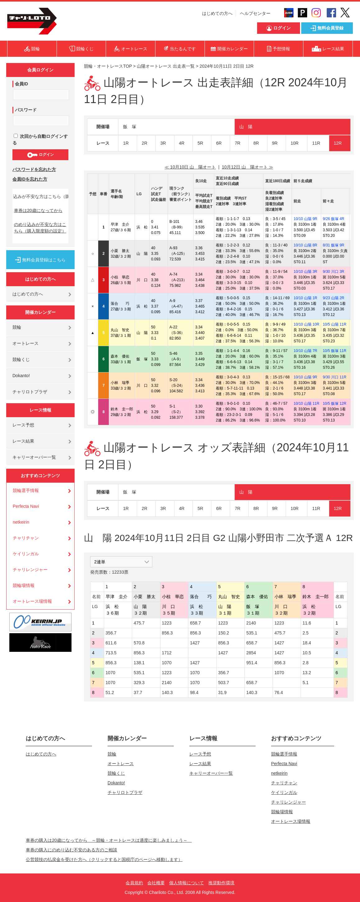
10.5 (306, 652)
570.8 (139, 642)
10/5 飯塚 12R (334, 403)
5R (200, 143)
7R (237, 143)
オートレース (25, 343)
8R (256, 143)
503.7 (223, 682)
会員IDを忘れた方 (29, 179)
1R (126, 143)
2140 (251, 622)
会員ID (21, 83)
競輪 (16, 327)
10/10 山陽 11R (306, 403)
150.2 (223, 632)
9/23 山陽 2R (333, 298)
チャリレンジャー (30, 569)
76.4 (279, 692)
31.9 (222, 692)
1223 (167, 622)
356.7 (111, 632)
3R (163, 143)
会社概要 (156, 882)
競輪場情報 (24, 585)
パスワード (26, 109)
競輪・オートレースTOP (108, 66)
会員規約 (134, 882)
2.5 (305, 632)
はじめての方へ (217, 13)
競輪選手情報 (26, 490)
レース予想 (23, 424)
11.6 (306, 622)
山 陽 (245, 126)
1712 (167, 652)
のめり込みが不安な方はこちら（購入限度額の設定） (40, 227)
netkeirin (21, 522)
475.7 (139, 622)
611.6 (111, 642)
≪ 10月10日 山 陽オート (190, 167)
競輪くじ (21, 359)
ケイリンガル (26, 553)
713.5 (111, 652)
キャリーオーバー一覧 (34, 457)
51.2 (110, 692)
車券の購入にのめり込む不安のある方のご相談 (71, 849)
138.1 (139, 662)
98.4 (194, 692)
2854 (251, 652)
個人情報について (186, 882)
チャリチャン (26, 537)
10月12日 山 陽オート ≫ (247, 167)
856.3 (167, 632)
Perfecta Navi (26, 506)
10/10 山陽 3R (305, 271)
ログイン (40, 155)
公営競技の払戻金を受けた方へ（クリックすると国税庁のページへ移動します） (104, 859)
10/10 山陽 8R (305, 245)
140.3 (167, 692)
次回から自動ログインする (40, 139)
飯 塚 (129, 126)
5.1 (305, 682)
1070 (167, 662)
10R (295, 143)
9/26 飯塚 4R (333, 219)
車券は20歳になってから (38, 210)
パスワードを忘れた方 (34, 169)
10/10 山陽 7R (305, 351)
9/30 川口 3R (333, 271)
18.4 (306, 642)
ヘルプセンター (255, 13)
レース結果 (23, 441)
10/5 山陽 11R (334, 324)
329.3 (139, 682)
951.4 (251, 662)
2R (144, 143)
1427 (195, 642)
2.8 (305, 662)
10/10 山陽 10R (306, 324)
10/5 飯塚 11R (334, 351)
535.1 (251, 632)
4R (182, 143)
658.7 (195, 622)
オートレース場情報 (32, 601)
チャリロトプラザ (29, 391)
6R (219, 143)
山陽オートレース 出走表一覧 (166, 66)
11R (316, 143)
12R (338, 143)
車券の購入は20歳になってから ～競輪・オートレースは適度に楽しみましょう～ (109, 840)
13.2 (306, 672)
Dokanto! (21, 375)
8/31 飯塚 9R (333, 245)
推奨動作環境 (221, 882)
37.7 (138, 692)
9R (275, 143)
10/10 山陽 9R (305, 219)
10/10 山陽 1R (305, 298)
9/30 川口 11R (334, 377)
